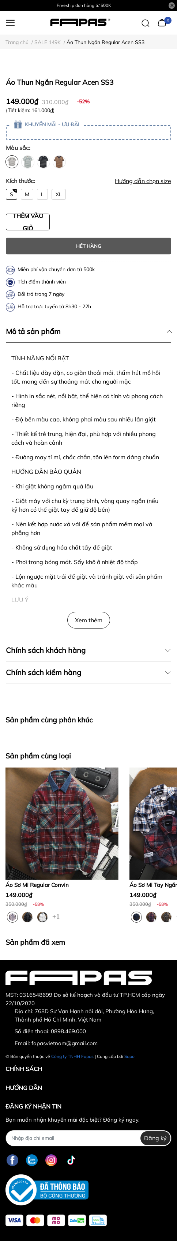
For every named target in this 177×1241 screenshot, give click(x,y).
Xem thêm (88, 620)
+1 (56, 916)
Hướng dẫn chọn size (143, 181)
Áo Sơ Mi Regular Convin (37, 884)
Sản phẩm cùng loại (38, 756)
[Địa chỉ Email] (88, 1138)
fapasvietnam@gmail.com (64, 1043)
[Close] (172, 5)
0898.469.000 (68, 1031)
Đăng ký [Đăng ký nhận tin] (155, 1138)
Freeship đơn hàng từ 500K (84, 5)
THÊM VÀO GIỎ (28, 222)
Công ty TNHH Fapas (72, 1056)
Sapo (129, 1056)
